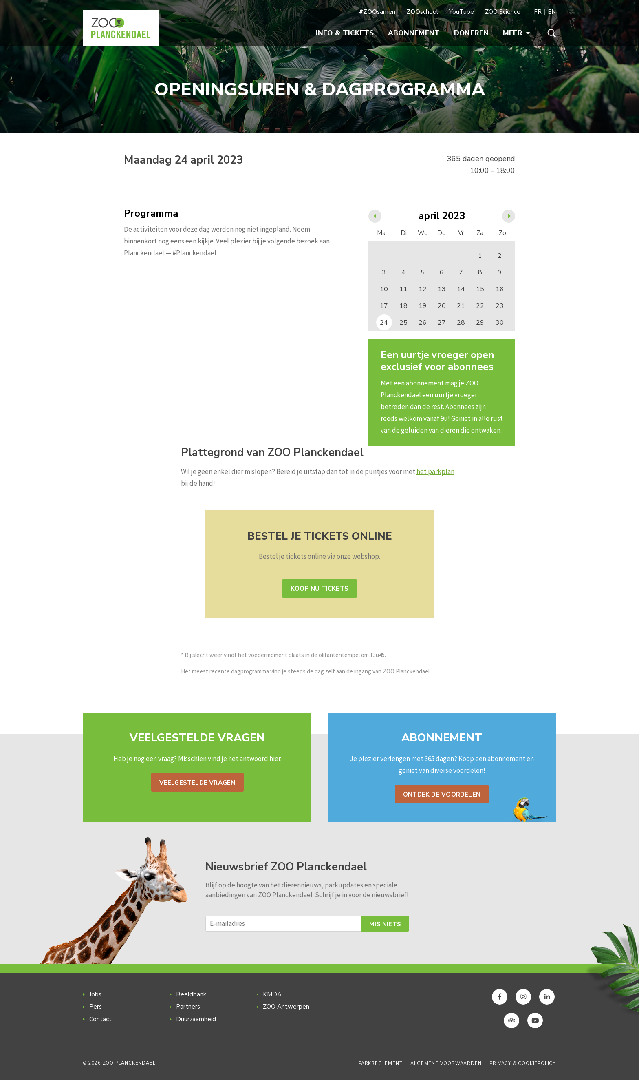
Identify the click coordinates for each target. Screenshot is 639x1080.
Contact (100, 1019)
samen (377, 12)
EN (552, 12)
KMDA (272, 994)
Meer (516, 33)
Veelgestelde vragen (197, 783)
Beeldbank (191, 994)
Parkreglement (380, 1063)
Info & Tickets (344, 33)
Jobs (95, 994)
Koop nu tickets (319, 588)
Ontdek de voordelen (441, 794)
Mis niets (385, 924)
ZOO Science (502, 12)
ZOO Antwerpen (286, 1007)
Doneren (471, 33)
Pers (95, 1007)
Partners (188, 1007)
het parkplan (435, 471)
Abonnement (414, 33)
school (422, 12)
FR (538, 12)
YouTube (461, 12)
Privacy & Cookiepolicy (522, 1063)
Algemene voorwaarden (445, 1063)
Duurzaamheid (196, 1019)
